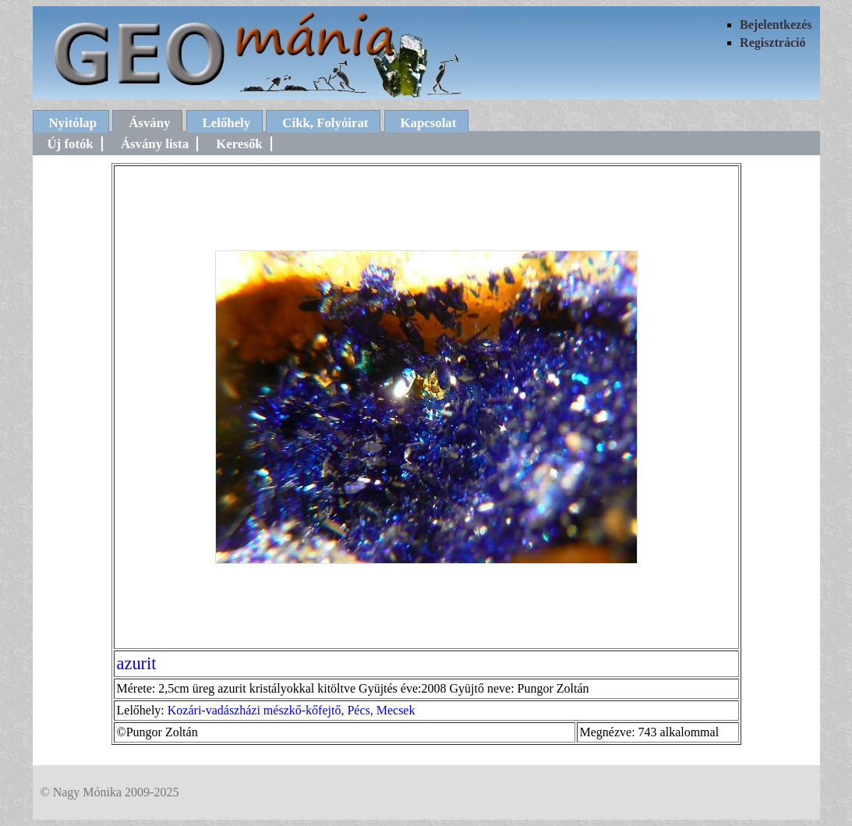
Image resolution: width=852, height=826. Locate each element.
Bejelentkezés (775, 24)
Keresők (239, 143)
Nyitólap (73, 122)
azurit (137, 663)
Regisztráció (772, 42)
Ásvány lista (155, 143)
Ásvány (149, 122)
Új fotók (71, 143)
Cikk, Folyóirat (325, 122)
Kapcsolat (429, 122)
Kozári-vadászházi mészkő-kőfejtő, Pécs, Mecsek (291, 710)
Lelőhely (227, 122)
